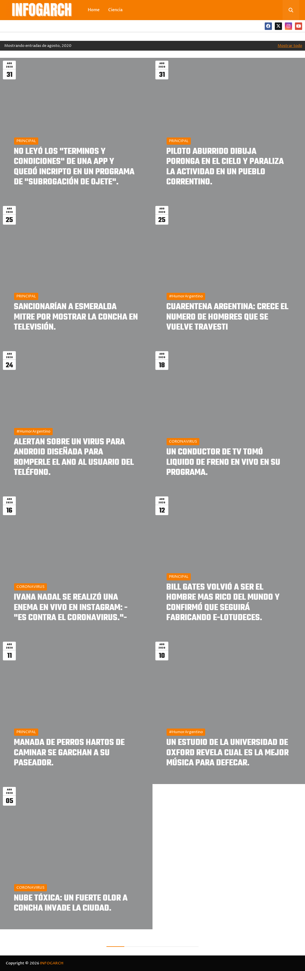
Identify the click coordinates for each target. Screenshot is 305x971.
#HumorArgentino (186, 296)
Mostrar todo (290, 45)
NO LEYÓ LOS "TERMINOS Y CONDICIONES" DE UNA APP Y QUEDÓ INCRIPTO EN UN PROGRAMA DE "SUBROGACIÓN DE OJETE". (74, 167)
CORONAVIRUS (183, 441)
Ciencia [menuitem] (115, 10)
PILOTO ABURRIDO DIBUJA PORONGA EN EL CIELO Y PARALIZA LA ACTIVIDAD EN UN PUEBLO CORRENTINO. (225, 167)
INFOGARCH (51, 963)
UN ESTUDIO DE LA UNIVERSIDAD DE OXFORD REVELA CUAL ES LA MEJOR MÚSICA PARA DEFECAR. (227, 753)
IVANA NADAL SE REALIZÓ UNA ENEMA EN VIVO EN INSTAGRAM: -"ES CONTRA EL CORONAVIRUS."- (70, 607)
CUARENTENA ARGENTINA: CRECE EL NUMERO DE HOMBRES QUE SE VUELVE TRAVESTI (227, 317)
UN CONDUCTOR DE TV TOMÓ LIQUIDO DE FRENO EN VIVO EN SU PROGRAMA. (223, 462)
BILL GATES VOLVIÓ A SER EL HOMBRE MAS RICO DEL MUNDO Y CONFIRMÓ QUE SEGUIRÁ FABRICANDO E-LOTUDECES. (223, 602)
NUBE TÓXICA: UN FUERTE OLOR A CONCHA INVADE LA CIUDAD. (70, 903)
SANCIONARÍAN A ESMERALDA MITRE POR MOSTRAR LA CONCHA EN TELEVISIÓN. (76, 317)
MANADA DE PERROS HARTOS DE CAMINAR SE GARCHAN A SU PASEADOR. (69, 753)
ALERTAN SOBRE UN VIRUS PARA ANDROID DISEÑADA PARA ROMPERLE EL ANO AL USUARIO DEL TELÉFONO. (74, 457)
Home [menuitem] (94, 10)
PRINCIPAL (26, 141)
